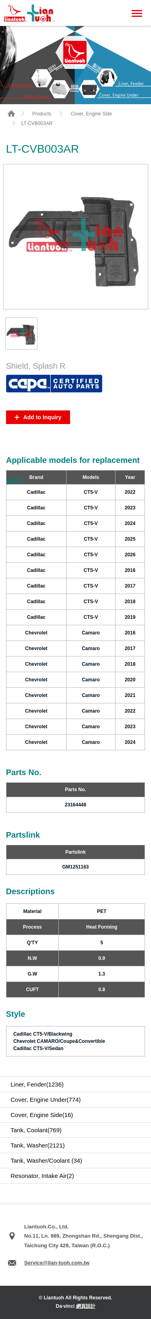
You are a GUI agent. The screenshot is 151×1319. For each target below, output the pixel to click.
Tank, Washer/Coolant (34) (46, 1160)
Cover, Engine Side (91, 114)
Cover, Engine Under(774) (45, 1099)
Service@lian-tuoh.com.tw (56, 1263)
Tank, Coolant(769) (36, 1130)
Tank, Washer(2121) (37, 1145)
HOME (11, 114)
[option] (21, 333)
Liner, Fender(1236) (37, 1084)
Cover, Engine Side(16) (41, 1114)
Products (41, 114)
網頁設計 (85, 1306)
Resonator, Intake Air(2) (42, 1175)
